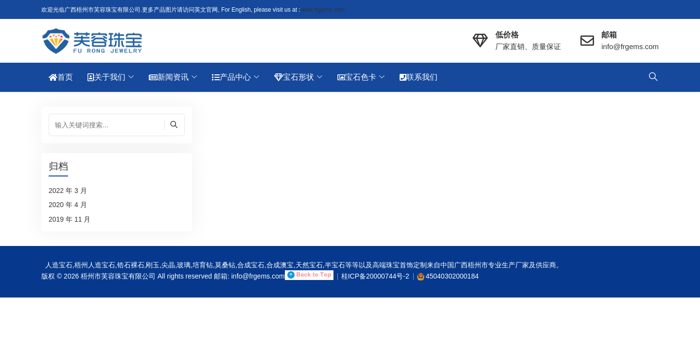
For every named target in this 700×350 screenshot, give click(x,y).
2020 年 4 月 (68, 205)
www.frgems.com (322, 9)
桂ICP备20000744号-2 (375, 276)
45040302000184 (452, 276)
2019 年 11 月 (69, 219)
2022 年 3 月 (68, 190)
